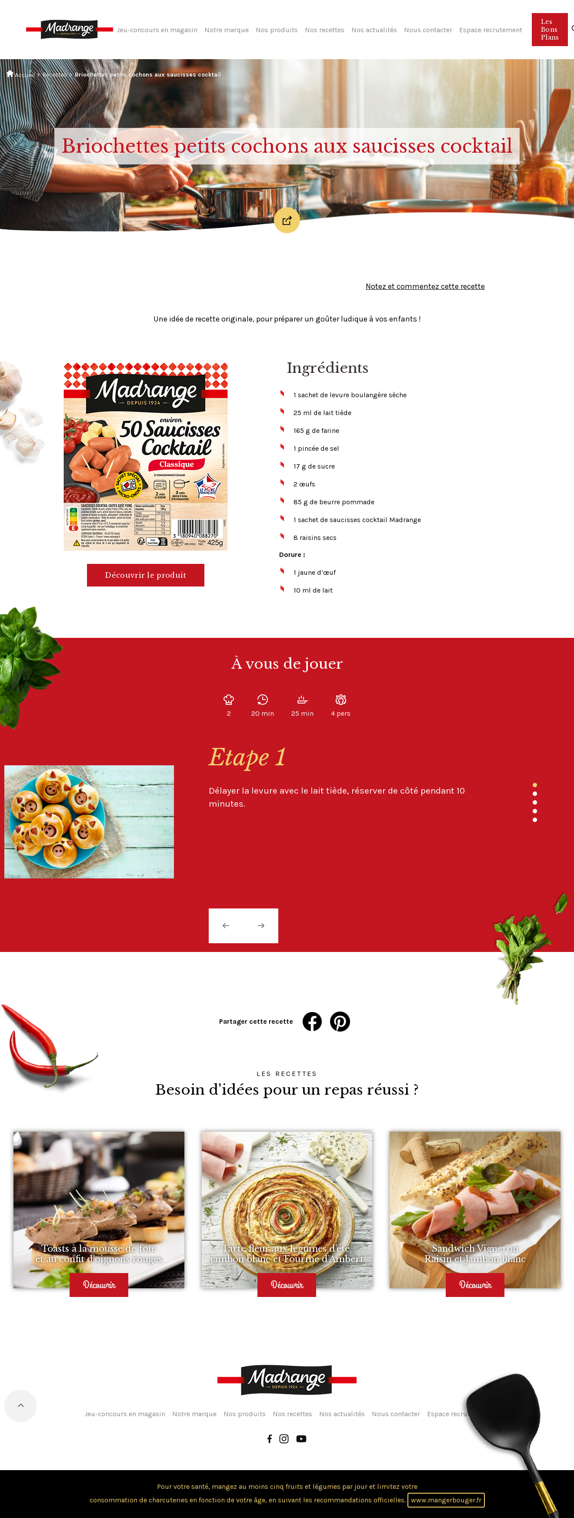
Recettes (54, 74)
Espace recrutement (490, 30)
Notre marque (226, 30)
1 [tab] (535, 785)
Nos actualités (374, 30)
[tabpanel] (343, 777)
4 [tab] (535, 811)
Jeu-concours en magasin (157, 30)
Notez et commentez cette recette (425, 286)
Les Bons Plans (550, 29)
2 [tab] (535, 793)
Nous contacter (428, 30)
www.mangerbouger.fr (446, 1500)
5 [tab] (535, 820)
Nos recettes (324, 30)
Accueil (21, 74)
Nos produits (277, 30)
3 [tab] (535, 802)
